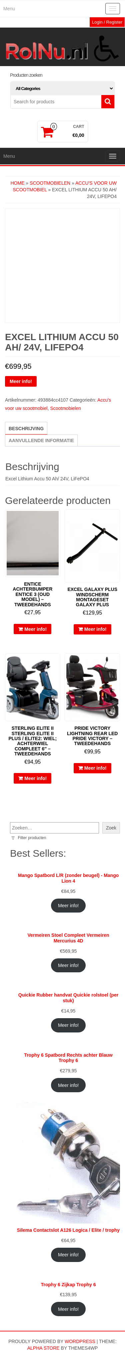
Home (17, 183)
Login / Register (107, 22)
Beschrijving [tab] (26, 428)
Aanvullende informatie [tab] (41, 440)
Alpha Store (43, 1348)
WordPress (80, 1341)
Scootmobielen (50, 183)
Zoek (111, 827)
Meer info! (21, 381)
